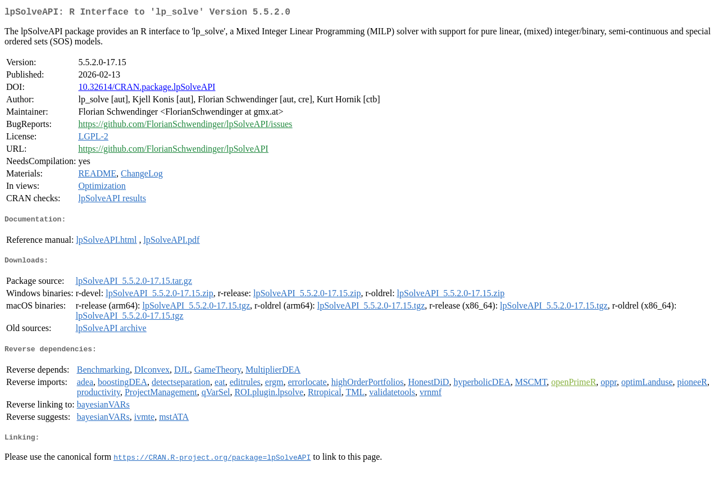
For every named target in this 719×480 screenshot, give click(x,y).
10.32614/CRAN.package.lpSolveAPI (146, 89)
